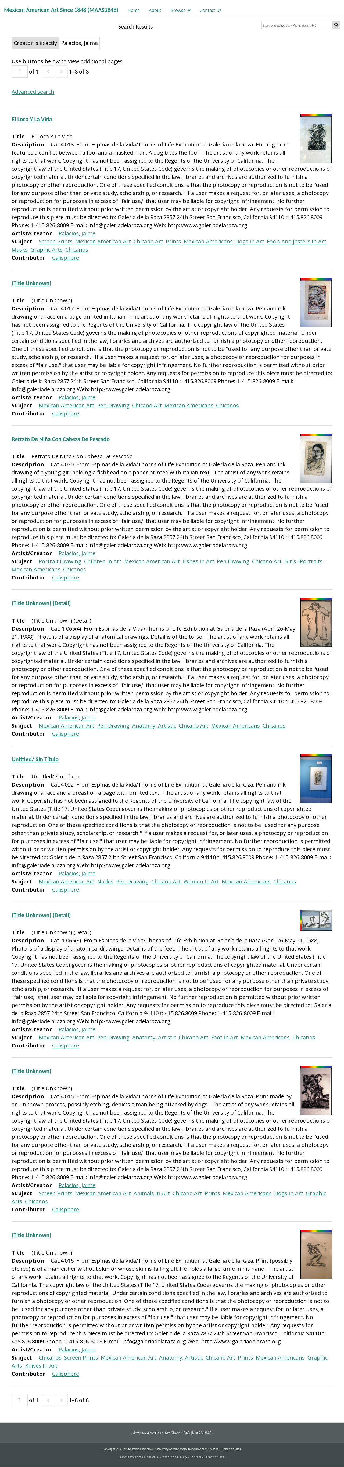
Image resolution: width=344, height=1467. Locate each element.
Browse (178, 10)
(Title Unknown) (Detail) (41, 603)
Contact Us (211, 10)
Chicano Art (148, 241)
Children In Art (102, 561)
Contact (195, 1457)
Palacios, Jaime (77, 233)
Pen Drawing (113, 405)
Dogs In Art (249, 241)
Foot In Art (224, 1037)
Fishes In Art (198, 561)
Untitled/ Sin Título (35, 759)
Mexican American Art (103, 241)
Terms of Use (214, 1457)
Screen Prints (56, 241)
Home (134, 10)
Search (336, 25)
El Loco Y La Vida (32, 119)
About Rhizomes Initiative (139, 1457)
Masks (20, 249)
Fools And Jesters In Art (296, 241)
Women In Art (201, 881)
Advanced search (33, 91)
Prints (173, 241)
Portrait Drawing (60, 561)
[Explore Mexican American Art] (297, 25)
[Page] (20, 71)
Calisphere (65, 257)
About (155, 10)
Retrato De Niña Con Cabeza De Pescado (61, 439)
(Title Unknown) (31, 283)
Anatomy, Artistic (154, 725)
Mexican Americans (208, 241)
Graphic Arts (46, 249)
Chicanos (76, 249)
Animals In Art (152, 1193)
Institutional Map (174, 1457)
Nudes (105, 881)
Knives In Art (41, 1365)
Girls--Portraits (303, 561)
